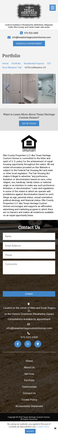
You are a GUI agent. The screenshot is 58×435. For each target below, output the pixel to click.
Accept (30, 431)
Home (5, 63)
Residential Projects (34, 63)
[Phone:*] (29, 255)
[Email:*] (29, 245)
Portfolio (16, 63)
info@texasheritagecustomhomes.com (31, 37)
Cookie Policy (42, 426)
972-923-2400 (31, 33)
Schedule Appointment (29, 43)
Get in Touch (29, 123)
